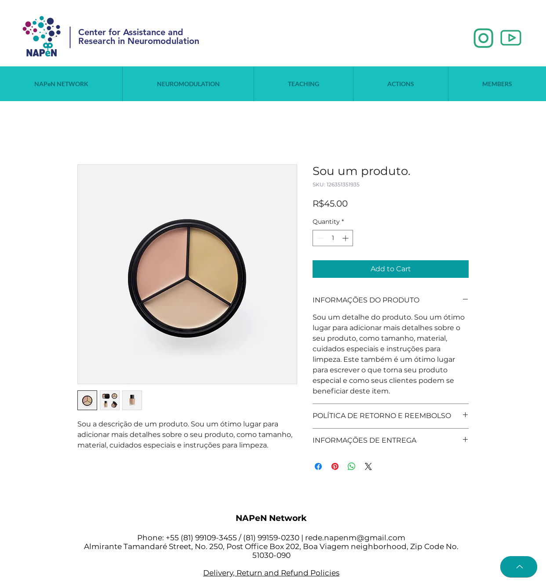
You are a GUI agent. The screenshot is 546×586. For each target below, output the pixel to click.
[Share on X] (368, 466)
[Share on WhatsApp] (351, 466)
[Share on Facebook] (318, 466)
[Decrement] (319, 238)
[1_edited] (483, 38)
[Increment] (346, 238)
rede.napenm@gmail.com (355, 537)
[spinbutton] (333, 238)
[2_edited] (510, 38)
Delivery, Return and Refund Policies (271, 572)
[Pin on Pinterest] (335, 466)
